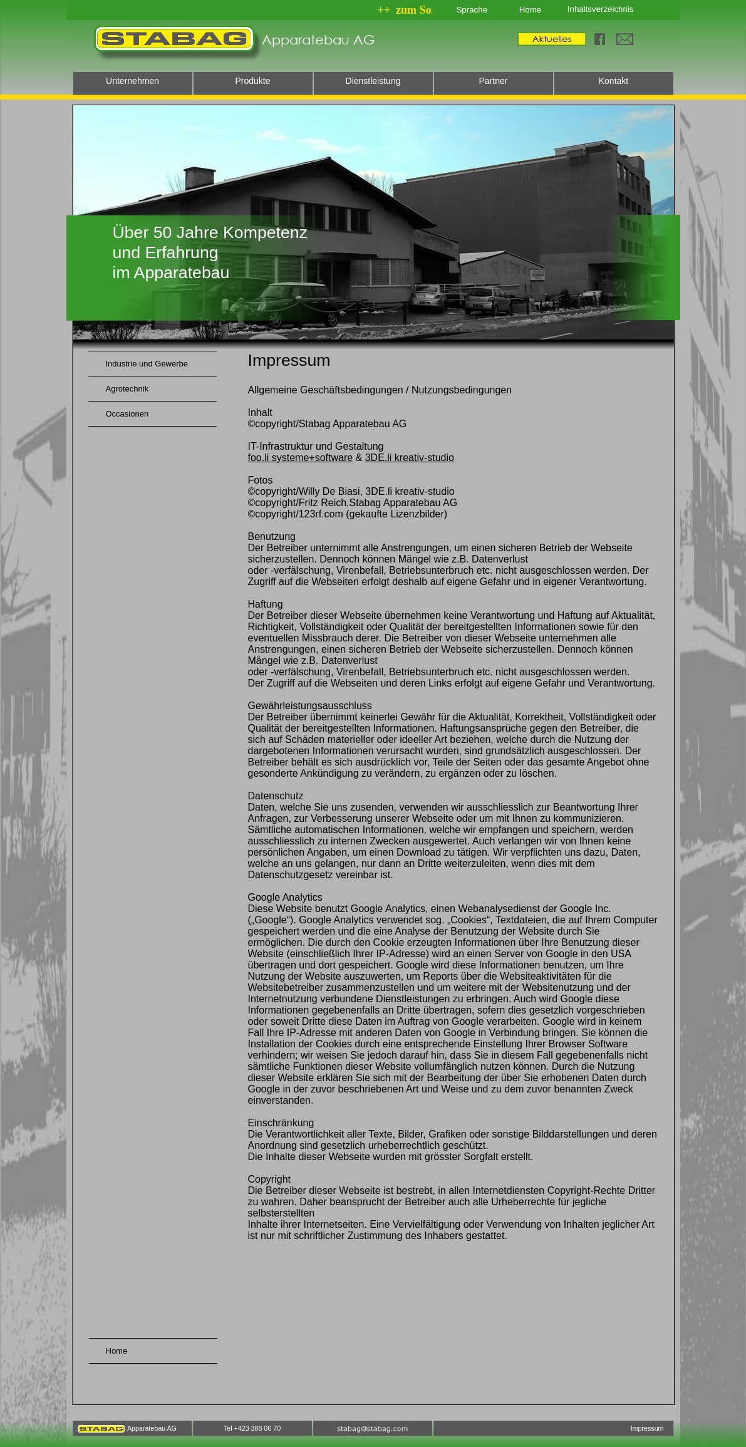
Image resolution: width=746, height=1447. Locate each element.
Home (530, 9)
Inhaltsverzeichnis (600, 9)
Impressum (647, 1428)
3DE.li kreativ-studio (409, 457)
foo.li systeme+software (300, 457)
